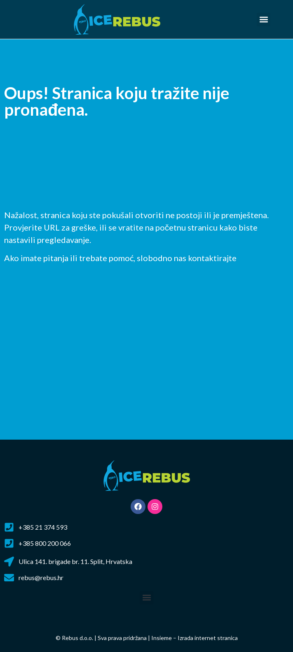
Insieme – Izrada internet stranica (194, 637)
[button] (263, 19)
